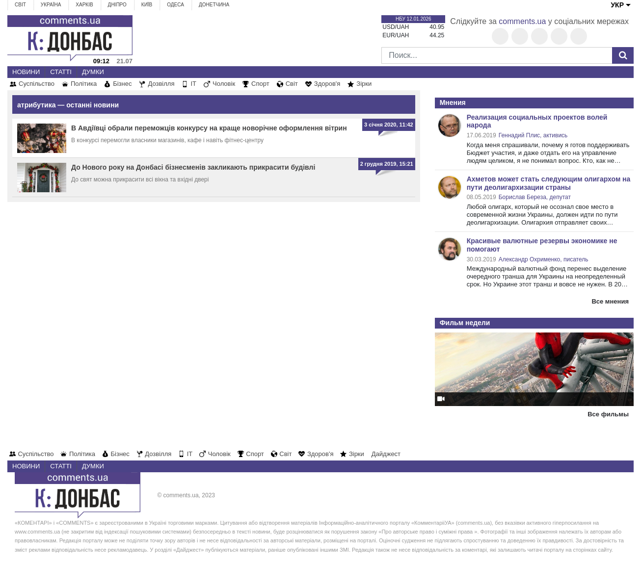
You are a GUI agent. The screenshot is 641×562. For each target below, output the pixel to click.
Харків (84, 4)
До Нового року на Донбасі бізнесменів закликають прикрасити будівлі (193, 167)
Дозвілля (161, 83)
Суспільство (36, 83)
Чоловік (224, 83)
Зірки (364, 83)
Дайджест (386, 454)
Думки (93, 72)
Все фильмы (608, 414)
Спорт (260, 83)
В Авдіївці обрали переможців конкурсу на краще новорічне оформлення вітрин (209, 128)
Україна (51, 4)
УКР (617, 5)
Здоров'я (327, 83)
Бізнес (122, 83)
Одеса (175, 4)
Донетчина (214, 4)
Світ (20, 4)
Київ (146, 4)
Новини (26, 72)
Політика (84, 83)
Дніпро (117, 4)
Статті (61, 72)
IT (193, 83)
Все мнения (610, 301)
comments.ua (522, 21)
